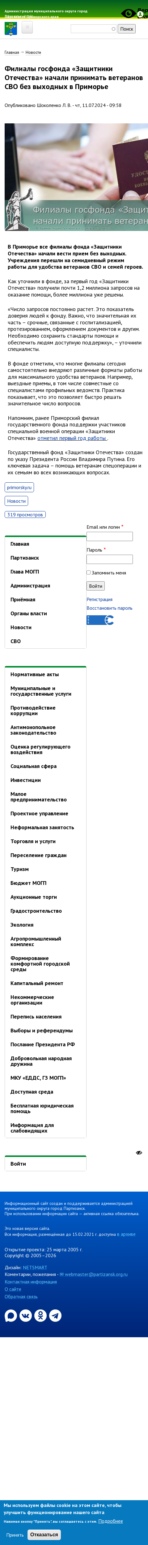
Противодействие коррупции (33, 710)
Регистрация (99, 599)
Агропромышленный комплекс (36, 941)
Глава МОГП (25, 571)
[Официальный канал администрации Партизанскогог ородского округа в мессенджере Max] (11, 1315)
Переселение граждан (38, 855)
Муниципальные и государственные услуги (41, 691)
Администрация (30, 585)
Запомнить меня (109, 573)
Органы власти (29, 613)
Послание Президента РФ (43, 1044)
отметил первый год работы (71, 438)
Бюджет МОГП (28, 882)
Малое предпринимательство (39, 796)
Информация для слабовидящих (32, 1127)
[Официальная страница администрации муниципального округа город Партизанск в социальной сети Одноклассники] (41, 1315)
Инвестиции (26, 779)
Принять (15, 1535)
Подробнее (110, 1521)
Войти (18, 1163)
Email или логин (103, 527)
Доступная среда (32, 1091)
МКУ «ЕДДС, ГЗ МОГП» (38, 1077)
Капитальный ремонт (37, 983)
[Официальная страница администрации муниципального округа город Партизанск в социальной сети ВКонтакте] (26, 1315)
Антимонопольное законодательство (33, 729)
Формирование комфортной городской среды (40, 963)
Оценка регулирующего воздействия (40, 749)
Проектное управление (39, 813)
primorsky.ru (19, 487)
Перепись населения (36, 1016)
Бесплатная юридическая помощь (42, 1108)
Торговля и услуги (33, 841)
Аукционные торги (34, 896)
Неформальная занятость (42, 827)
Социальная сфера (34, 766)
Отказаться (44, 1534)
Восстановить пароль (110, 608)
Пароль (94, 550)
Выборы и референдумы (42, 1030)
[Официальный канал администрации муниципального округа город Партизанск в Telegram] (55, 1315)
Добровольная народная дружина (41, 1061)
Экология (22, 924)
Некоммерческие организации (32, 999)
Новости (33, 52)
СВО (16, 641)
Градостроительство (36, 910)
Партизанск (25, 557)
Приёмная (23, 599)
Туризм (20, 869)
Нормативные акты (35, 674)
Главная (12, 52)
